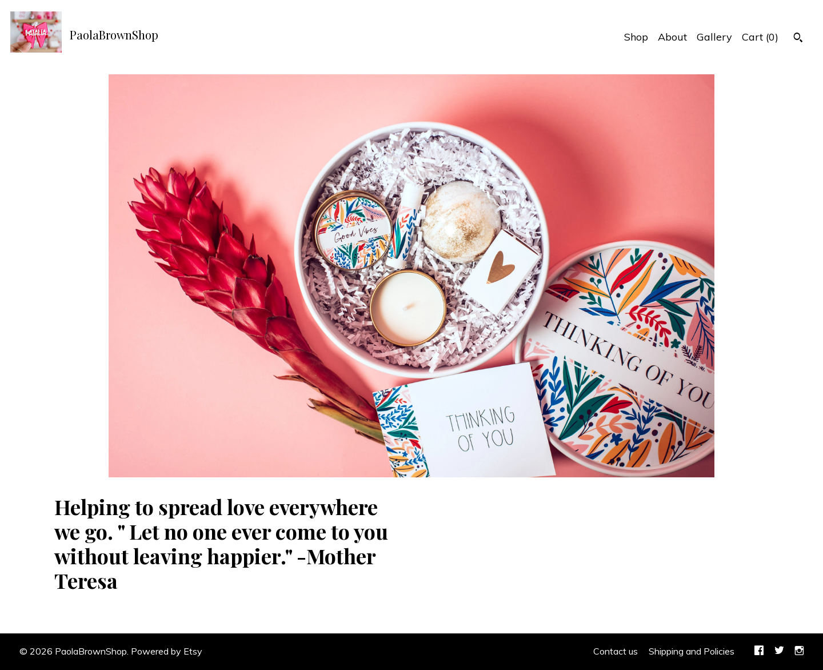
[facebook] (759, 652)
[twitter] (779, 652)
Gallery (714, 36)
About (672, 36)
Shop (636, 36)
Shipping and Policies (691, 651)
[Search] (798, 39)
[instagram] (799, 652)
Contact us (615, 651)
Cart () (760, 36)
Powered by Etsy (166, 651)
